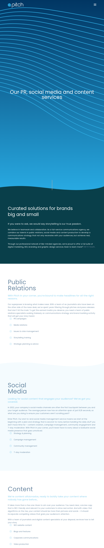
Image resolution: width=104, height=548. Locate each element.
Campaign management (25, 437)
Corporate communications (26, 535)
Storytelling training (22, 335)
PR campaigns (20, 316)
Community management (25, 443)
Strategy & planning (22, 430)
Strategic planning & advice (26, 341)
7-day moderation (22, 449)
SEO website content (23, 522)
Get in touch (13, 244)
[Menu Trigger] (94, 4)
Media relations (20, 322)
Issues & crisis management (26, 328)
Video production (21, 541)
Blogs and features (22, 529)
